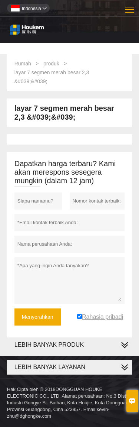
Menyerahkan (37, 317)
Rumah (22, 64)
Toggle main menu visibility (130, 7)
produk (51, 64)
